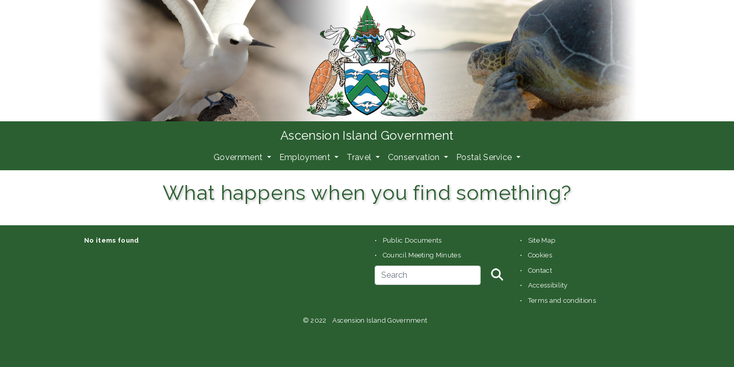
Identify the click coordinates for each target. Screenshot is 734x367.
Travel (360, 157)
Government (239, 157)
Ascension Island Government (367, 135)
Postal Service (485, 157)
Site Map (542, 240)
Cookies (540, 255)
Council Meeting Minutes (422, 255)
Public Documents (412, 240)
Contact (540, 270)
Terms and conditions (562, 300)
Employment (306, 157)
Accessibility (548, 285)
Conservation (415, 157)
